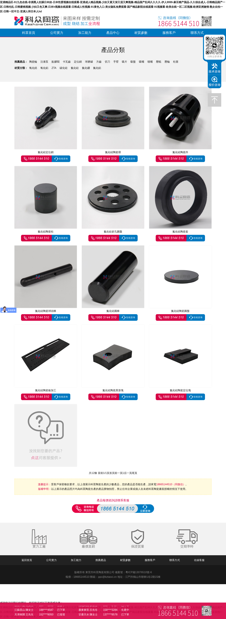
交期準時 (186, 546)
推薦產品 (100, 560)
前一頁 (119, 473)
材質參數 (140, 33)
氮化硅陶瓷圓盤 (180, 311)
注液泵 (44, 61)
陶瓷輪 (33, 61)
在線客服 (199, 560)
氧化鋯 (33, 68)
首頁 (112, 473)
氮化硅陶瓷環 (113, 152)
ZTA (54, 68)
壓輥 (158, 61)
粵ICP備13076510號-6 (138, 572)
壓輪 (167, 61)
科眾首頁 (28, 33)
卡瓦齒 (67, 61)
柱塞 (175, 61)
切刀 (107, 61)
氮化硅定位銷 (46, 152)
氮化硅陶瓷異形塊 (113, 390)
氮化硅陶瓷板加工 (45, 390)
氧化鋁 (44, 68)
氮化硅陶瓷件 (180, 152)
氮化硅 (75, 68)
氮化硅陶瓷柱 (46, 231)
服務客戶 (169, 33)
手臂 (116, 61)
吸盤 (133, 61)
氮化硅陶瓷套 (180, 231)
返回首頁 (27, 560)
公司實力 (56, 33)
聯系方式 (197, 33)
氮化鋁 (97, 68)
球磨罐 (89, 61)
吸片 (124, 61)
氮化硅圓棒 (113, 311)
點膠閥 (55, 61)
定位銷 (78, 61)
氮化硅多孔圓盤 (113, 231)
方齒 (99, 61)
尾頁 (134, 473)
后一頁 (128, 473)
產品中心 (112, 33)
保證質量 (137, 546)
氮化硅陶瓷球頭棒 (45, 311)
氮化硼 (86, 68)
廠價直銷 (88, 546)
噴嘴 (150, 61)
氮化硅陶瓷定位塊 (180, 390)
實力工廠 (39, 546)
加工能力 (84, 33)
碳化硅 (64, 68)
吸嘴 (141, 61)
